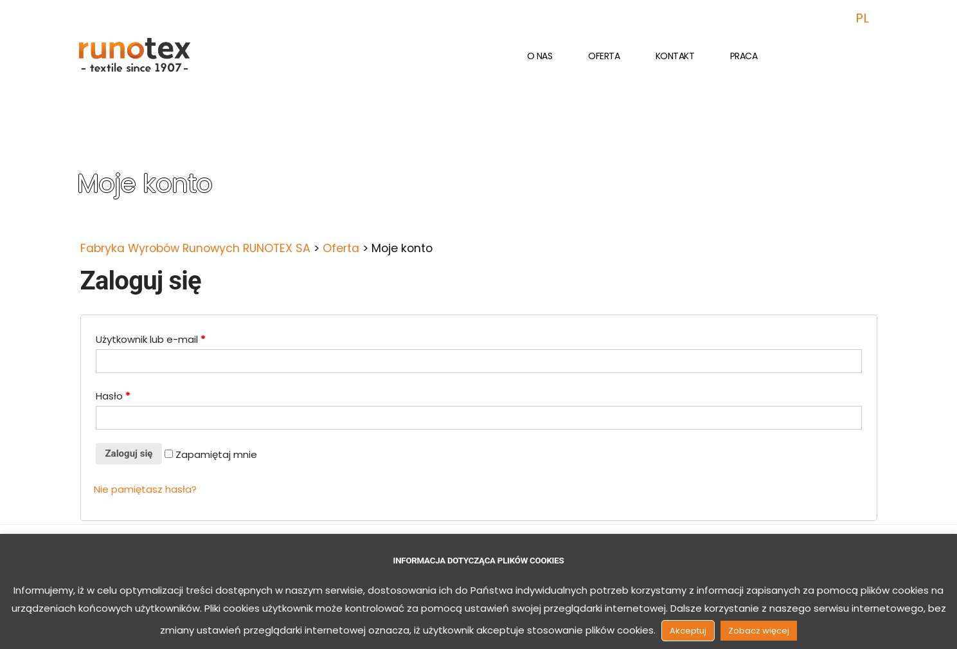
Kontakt (675, 56)
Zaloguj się (129, 453)
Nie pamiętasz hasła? (145, 489)
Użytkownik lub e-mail (150, 339)
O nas (540, 56)
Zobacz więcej (758, 631)
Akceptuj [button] (688, 631)
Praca (744, 56)
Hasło (113, 396)
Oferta (604, 56)
